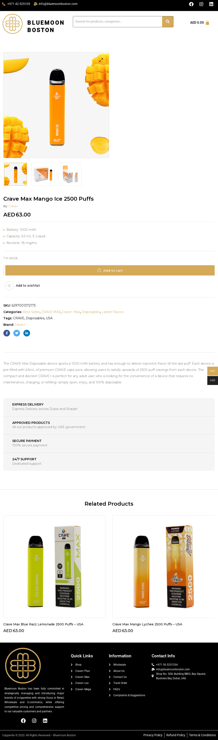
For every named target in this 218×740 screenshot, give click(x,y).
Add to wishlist (28, 286)
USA (49, 318)
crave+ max (71, 312)
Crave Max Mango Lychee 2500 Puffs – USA (147, 624)
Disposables (91, 312)
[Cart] (200, 22)
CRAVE (18, 318)
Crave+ (13, 206)
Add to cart (113, 270)
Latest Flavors (113, 312)
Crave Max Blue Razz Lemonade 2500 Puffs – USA (43, 624)
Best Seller (31, 312)
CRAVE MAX (51, 312)
